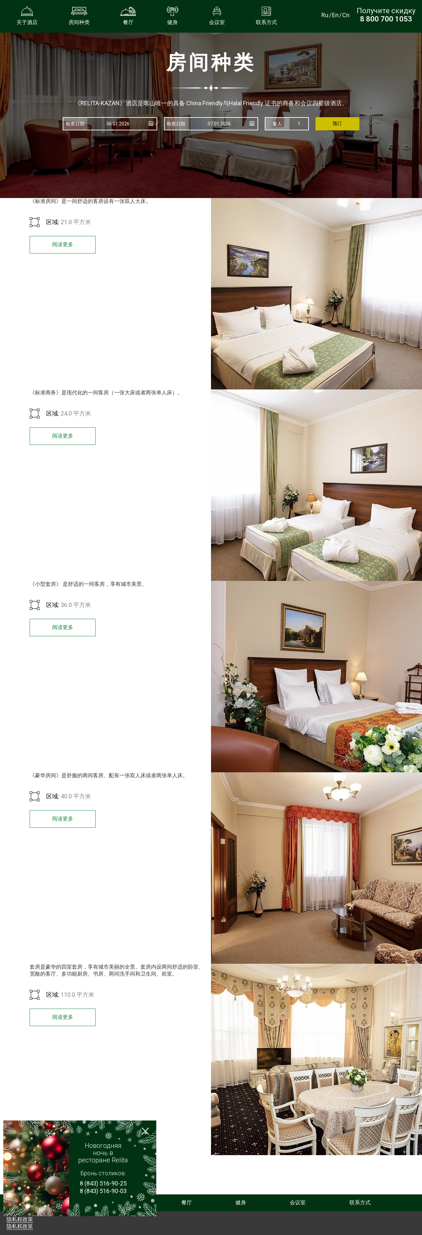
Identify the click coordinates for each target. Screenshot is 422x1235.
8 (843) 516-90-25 (103, 1183)
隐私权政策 (20, 1219)
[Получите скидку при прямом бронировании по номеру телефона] (386, 19)
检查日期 (75, 123)
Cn (345, 15)
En (335, 15)
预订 (337, 123)
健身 (240, 1202)
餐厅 (186, 1202)
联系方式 (360, 1202)
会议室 (298, 1202)
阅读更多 (62, 244)
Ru (324, 15)
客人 (277, 123)
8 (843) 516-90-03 (103, 1190)
